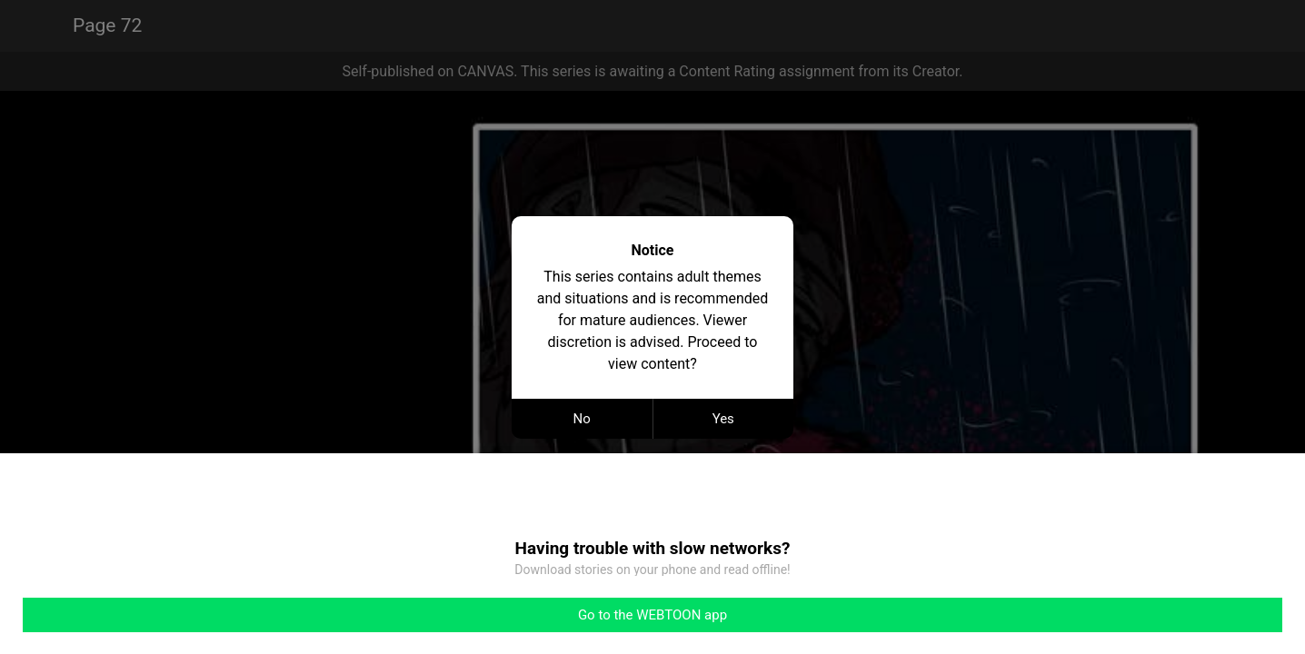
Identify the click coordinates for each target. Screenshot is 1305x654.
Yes (723, 419)
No (582, 419)
